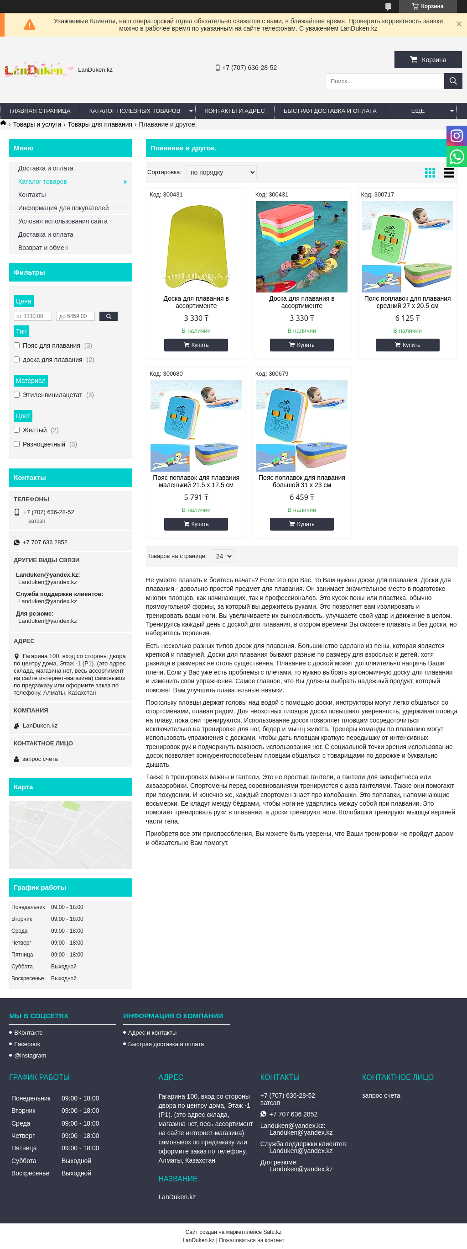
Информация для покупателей (63, 208)
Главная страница (40, 110)
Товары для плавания (100, 124)
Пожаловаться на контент (251, 1240)
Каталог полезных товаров (135, 110)
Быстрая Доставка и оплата (330, 110)
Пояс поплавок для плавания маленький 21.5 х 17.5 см (196, 481)
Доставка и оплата (45, 168)
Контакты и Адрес (235, 110)
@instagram (30, 1055)
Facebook (27, 1044)
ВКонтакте (28, 1032)
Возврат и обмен (43, 247)
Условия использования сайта (63, 221)
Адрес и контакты (152, 1032)
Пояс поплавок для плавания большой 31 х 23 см (302, 481)
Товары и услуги (37, 124)
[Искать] (453, 81)
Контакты (32, 194)
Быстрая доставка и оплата (166, 1044)
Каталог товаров (42, 181)
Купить (200, 345)
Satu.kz (272, 1232)
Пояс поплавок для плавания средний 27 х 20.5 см (407, 302)
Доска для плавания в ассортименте (196, 302)
